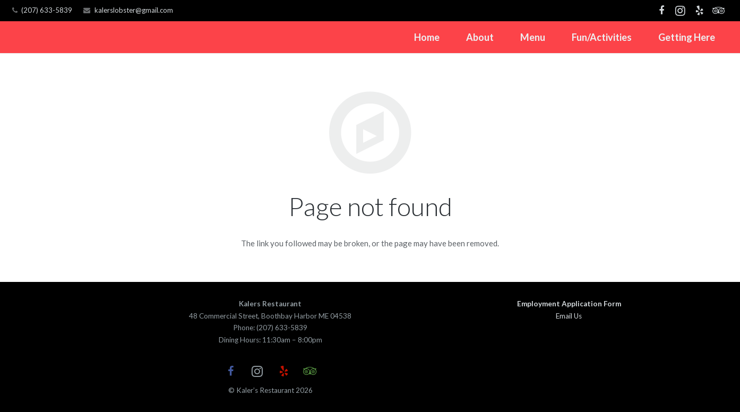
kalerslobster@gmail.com (133, 10)
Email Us (569, 316)
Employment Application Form (569, 303)
